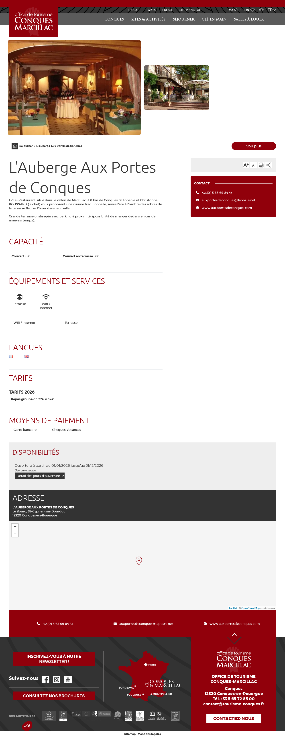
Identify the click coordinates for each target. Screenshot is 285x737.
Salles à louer (249, 19)
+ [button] (15, 527)
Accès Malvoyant (260, 7)
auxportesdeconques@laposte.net (228, 200)
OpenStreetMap (250, 608)
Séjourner (183, 19)
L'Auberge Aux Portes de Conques (59, 146)
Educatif (134, 10)
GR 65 (152, 10)
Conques (114, 19)
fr (270, 10)
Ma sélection (239, 10)
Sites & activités (148, 19)
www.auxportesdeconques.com (227, 208)
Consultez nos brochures (54, 695)
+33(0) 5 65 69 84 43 (217, 193)
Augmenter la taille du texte (246, 165)
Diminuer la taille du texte (253, 165)
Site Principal (189, 10)
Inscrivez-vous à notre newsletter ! (53, 659)
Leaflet (233, 608)
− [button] (15, 533)
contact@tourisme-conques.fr (233, 704)
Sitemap (130, 734)
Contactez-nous (233, 718)
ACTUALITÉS (142, 3)
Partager (268, 165)
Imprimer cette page (261, 165)
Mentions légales (149, 734)
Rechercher (272, 13)
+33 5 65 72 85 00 (238, 699)
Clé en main (214, 19)
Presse (167, 10)
